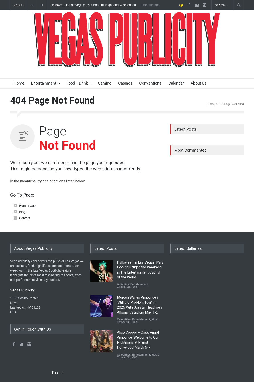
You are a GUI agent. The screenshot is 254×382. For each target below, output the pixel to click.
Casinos (125, 83)
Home (19, 83)
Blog (22, 212)
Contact (24, 218)
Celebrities (124, 319)
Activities (123, 284)
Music (155, 319)
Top (54, 372)
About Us (199, 83)
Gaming (104, 83)
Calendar (176, 83)
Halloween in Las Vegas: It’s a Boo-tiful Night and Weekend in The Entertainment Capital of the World (93, 5)
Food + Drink (77, 83)
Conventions (150, 83)
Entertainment (43, 83)
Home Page (27, 205)
